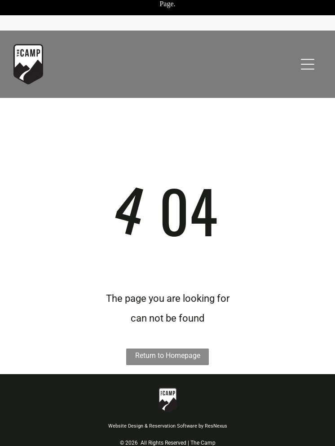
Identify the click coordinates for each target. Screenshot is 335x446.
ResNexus (216, 426)
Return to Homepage (167, 355)
